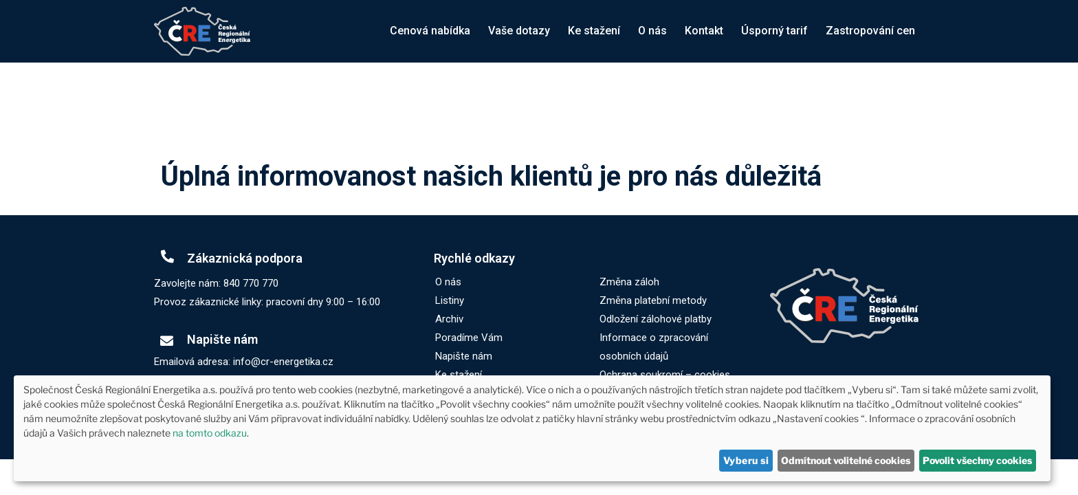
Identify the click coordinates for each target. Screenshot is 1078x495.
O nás (652, 30)
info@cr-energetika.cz (283, 361)
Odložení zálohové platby (656, 319)
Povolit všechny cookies (977, 460)
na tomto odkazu (210, 433)
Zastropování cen (870, 30)
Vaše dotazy (519, 30)
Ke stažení (594, 30)
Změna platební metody (653, 300)
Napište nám (463, 356)
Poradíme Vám (469, 337)
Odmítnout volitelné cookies (845, 460)
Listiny (449, 300)
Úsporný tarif (774, 30)
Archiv (449, 319)
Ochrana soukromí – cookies (665, 374)
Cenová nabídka (430, 30)
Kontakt (704, 30)
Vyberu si (746, 460)
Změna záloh (629, 282)
